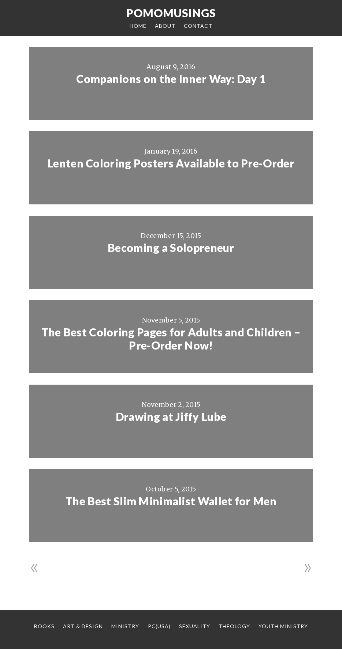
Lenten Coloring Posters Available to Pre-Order (171, 163)
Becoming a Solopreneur (171, 247)
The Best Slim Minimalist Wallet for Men (171, 500)
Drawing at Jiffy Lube (171, 416)
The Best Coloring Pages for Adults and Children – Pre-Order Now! (171, 338)
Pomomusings (171, 12)
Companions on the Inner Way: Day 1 (170, 78)
